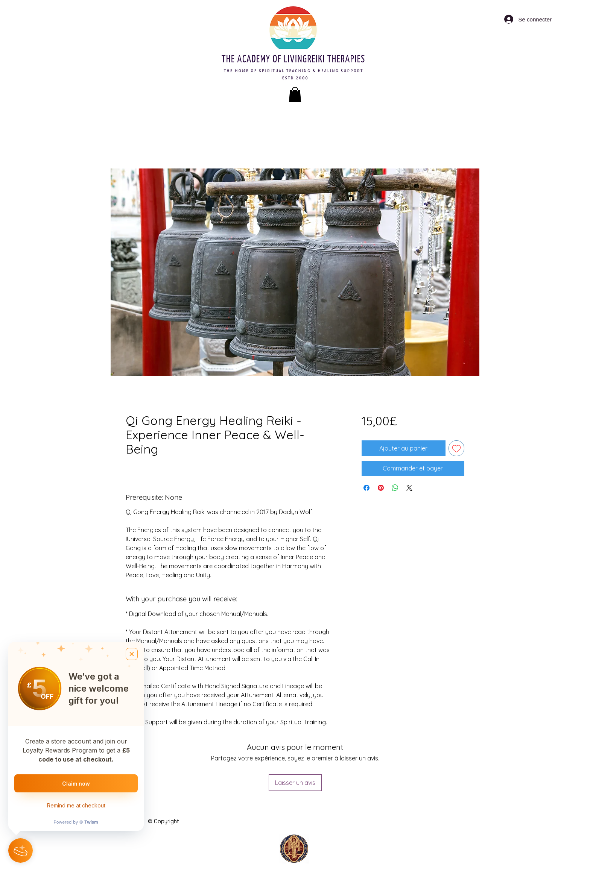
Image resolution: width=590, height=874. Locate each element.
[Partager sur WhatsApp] (395, 487)
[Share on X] (409, 487)
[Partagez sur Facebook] (366, 487)
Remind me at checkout (76, 805)
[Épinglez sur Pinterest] (380, 487)
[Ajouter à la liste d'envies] (456, 448)
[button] (295, 94)
